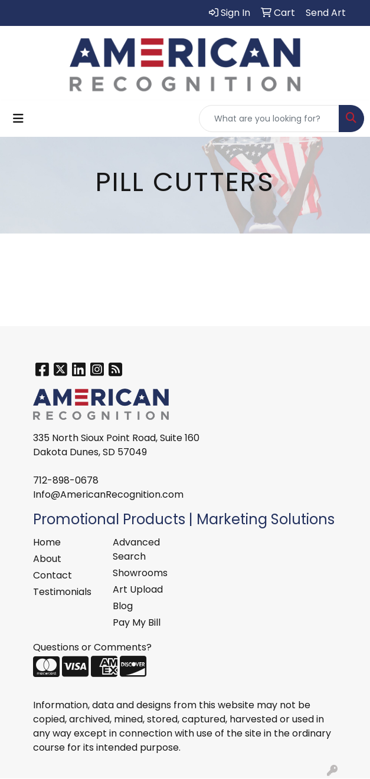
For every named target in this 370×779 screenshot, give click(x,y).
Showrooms (140, 573)
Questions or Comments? (92, 647)
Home (47, 542)
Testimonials (62, 592)
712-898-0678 (66, 480)
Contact (52, 575)
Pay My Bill (137, 622)
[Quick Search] (269, 118)
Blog (123, 606)
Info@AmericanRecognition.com (108, 494)
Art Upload (138, 589)
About (47, 559)
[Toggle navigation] (18, 118)
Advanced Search (136, 549)
